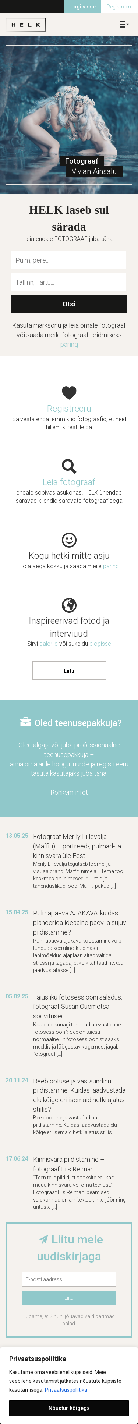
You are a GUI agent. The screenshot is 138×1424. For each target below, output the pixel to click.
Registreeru (69, 408)
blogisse (100, 643)
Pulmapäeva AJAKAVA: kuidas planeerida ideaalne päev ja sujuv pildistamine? (79, 922)
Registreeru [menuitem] (120, 7)
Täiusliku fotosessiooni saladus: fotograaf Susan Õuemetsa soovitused (77, 1006)
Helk (26, 24)
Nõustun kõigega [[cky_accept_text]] (69, 1408)
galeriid (48, 643)
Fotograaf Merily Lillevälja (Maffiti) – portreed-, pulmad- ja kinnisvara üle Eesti (77, 846)
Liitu (69, 671)
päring (69, 344)
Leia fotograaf (69, 482)
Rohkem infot (69, 792)
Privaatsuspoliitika (66, 1390)
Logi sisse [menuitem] (83, 7)
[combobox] (68, 260)
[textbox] (70, 260)
